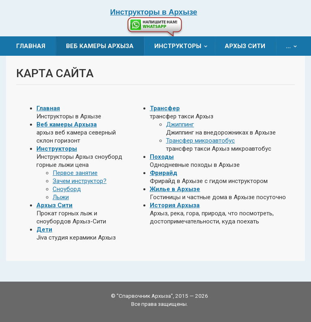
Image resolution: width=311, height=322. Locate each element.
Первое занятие (75, 173)
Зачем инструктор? (80, 181)
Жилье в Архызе (175, 189)
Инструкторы (183, 46)
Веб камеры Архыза (100, 46)
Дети (44, 229)
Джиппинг (180, 124)
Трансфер (165, 108)
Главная (30, 46)
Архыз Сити (245, 46)
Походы (162, 156)
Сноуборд (67, 189)
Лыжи (61, 197)
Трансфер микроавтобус (200, 140)
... (294, 46)
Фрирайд (163, 173)
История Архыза (175, 205)
